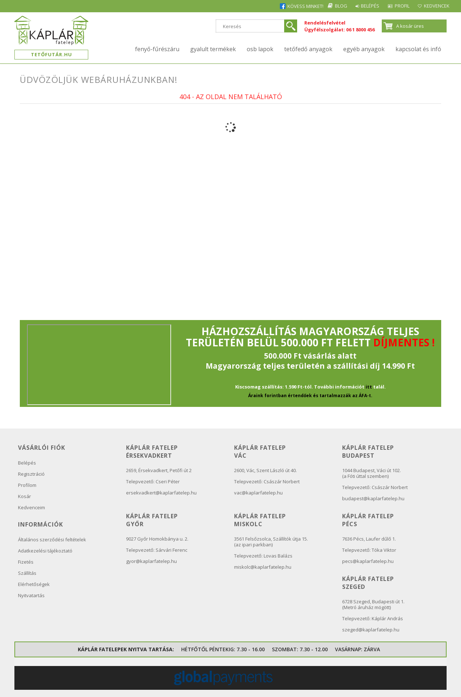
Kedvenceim (31, 507)
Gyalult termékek (213, 49)
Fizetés (25, 562)
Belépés (355, 6)
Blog (320, 6)
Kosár (24, 496)
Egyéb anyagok (364, 49)
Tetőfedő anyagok (308, 49)
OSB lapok (260, 49)
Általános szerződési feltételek (52, 539)
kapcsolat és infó (418, 49)
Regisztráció (31, 474)
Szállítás (27, 573)
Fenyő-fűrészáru (157, 49)
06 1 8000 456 (360, 29)
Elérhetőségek (34, 584)
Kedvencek (434, 6)
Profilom (27, 485)
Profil (393, 6)
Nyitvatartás (31, 595)
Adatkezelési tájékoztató (45, 550)
